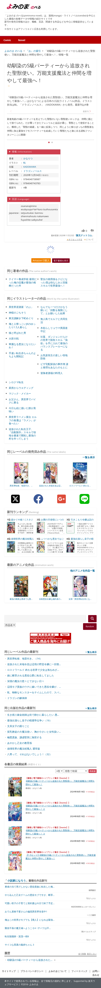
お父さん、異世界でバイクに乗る (22, 401)
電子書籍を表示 (60, 260)
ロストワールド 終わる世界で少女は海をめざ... (33, 669)
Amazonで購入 (41, 260)
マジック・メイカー (20, 393)
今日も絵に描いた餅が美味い (22, 409)
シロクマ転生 (16, 382)
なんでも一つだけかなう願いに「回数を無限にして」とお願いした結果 (54, 310)
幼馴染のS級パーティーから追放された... (29, 960)
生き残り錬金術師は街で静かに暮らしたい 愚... (33, 714)
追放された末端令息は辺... (50, 485)
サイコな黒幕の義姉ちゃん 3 (19, 944)
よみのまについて (57, 971)
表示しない (92, 953)
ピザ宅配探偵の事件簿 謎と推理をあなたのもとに (54, 365)
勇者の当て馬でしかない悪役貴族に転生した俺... (30, 886)
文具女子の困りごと (18, 726)
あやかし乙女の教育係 (19, 743)
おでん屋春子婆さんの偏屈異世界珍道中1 (26, 911)
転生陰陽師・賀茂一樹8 (17, 936)
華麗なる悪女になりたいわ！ (22, 345)
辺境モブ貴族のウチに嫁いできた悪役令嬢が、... (34, 686)
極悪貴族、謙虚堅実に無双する (24, 737)
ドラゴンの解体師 (17, 698)
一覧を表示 (89, 457)
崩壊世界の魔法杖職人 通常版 (23, 748)
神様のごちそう (17, 312)
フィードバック (79, 971)
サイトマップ (9, 971)
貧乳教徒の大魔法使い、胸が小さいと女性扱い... (34, 731)
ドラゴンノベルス (32, 171)
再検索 (92, 771)
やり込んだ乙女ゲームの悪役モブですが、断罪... (30, 895)
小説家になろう (16, 880)
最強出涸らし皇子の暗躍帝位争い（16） (29, 720)
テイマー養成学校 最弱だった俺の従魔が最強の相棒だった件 (23, 282)
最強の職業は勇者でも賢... (21, 599)
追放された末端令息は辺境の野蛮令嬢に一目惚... (34, 664)
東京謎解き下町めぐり (21, 318)
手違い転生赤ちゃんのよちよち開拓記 (22, 354)
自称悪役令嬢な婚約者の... (50, 599)
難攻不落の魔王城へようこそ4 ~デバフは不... (28, 928)
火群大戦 (14, 338)
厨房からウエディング (21, 387)
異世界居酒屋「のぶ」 (21, 307)
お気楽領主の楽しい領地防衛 (54, 357)
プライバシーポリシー (32, 971)
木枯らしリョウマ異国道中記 (54, 329)
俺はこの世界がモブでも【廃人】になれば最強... (30, 919)
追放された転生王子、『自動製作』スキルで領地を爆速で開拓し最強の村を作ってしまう (22, 433)
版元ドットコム (84, 235)
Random (90, 626)
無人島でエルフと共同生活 (54, 320)
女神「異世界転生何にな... (80, 599)
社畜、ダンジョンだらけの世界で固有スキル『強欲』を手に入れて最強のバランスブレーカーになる (54, 343)
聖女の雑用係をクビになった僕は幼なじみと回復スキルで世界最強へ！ (54, 282)
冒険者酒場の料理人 (51, 373)
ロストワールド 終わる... (80, 485)
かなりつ (28, 158)
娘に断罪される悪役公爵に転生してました (30, 675)
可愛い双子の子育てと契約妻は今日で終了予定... (30, 903)
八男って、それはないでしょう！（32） (29, 754)
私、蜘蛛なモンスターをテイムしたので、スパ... (34, 692)
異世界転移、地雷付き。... (21, 485)
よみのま (33, 984)
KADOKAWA (29, 166)
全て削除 (82, 953)
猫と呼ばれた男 (17, 333)
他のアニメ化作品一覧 (82, 570)
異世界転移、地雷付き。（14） (24, 658)
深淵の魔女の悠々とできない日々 (25, 681)
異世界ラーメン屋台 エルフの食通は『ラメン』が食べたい (23, 420)
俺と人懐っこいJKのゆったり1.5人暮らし (22, 325)
